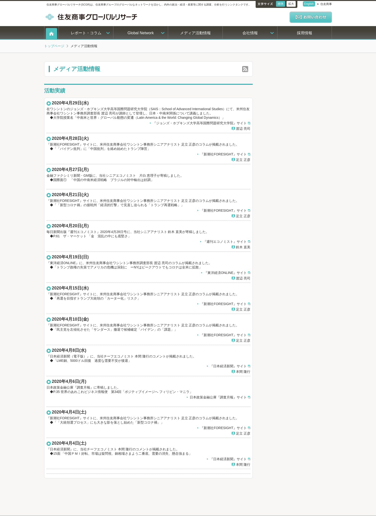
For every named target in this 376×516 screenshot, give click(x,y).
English (309, 4)
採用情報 (304, 33)
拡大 (291, 4)
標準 (280, 4)
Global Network (141, 33)
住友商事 (326, 4)
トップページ (54, 46)
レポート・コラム (86, 33)
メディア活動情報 (195, 33)
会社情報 (250, 33)
